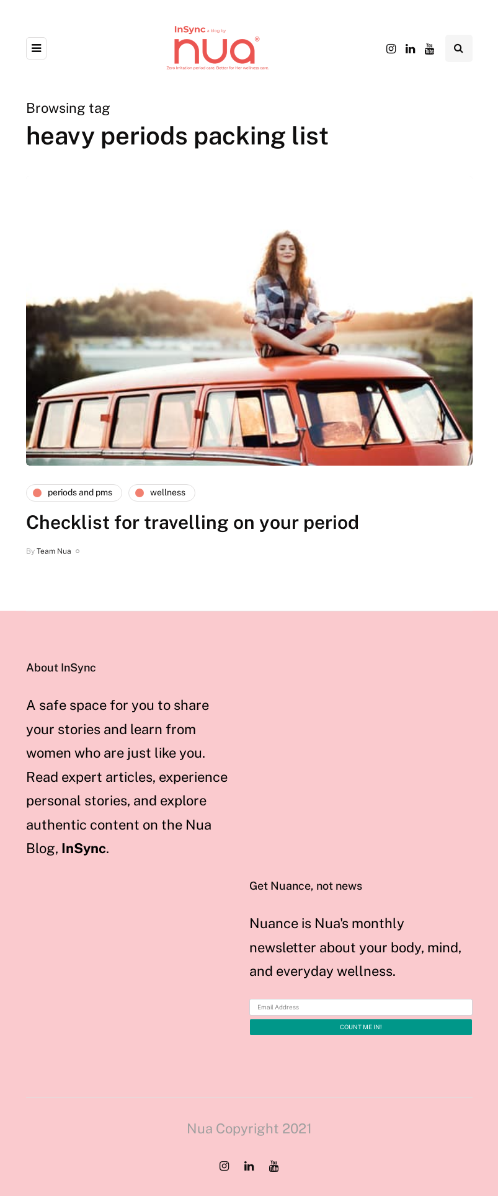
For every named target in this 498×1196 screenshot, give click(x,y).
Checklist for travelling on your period (192, 522)
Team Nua (54, 551)
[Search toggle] (459, 48)
